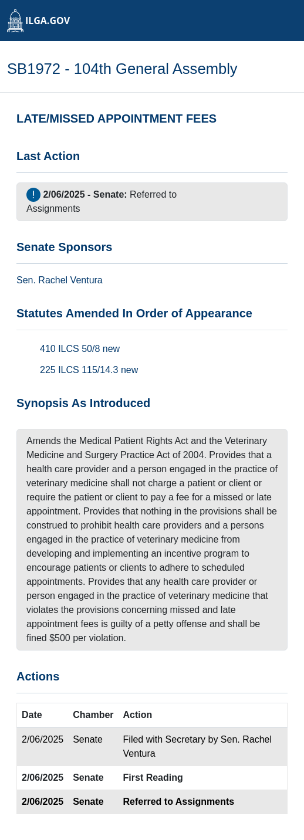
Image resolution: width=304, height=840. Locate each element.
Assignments (53, 209)
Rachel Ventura (70, 280)
